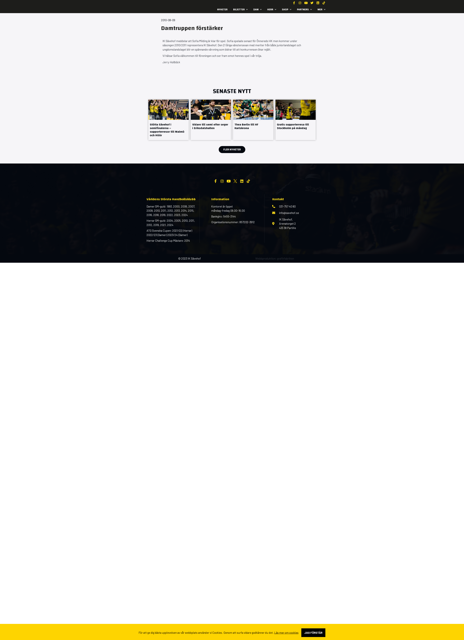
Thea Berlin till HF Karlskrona (246, 126)
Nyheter (222, 9)
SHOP (286, 9)
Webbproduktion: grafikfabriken (274, 282)
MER (321, 9)
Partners (304, 9)
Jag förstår (313, 632)
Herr (271, 9)
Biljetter (240, 9)
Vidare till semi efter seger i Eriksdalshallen (210, 126)
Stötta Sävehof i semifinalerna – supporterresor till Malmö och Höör (167, 130)
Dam (257, 9)
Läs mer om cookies (286, 632)
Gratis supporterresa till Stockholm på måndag (293, 126)
